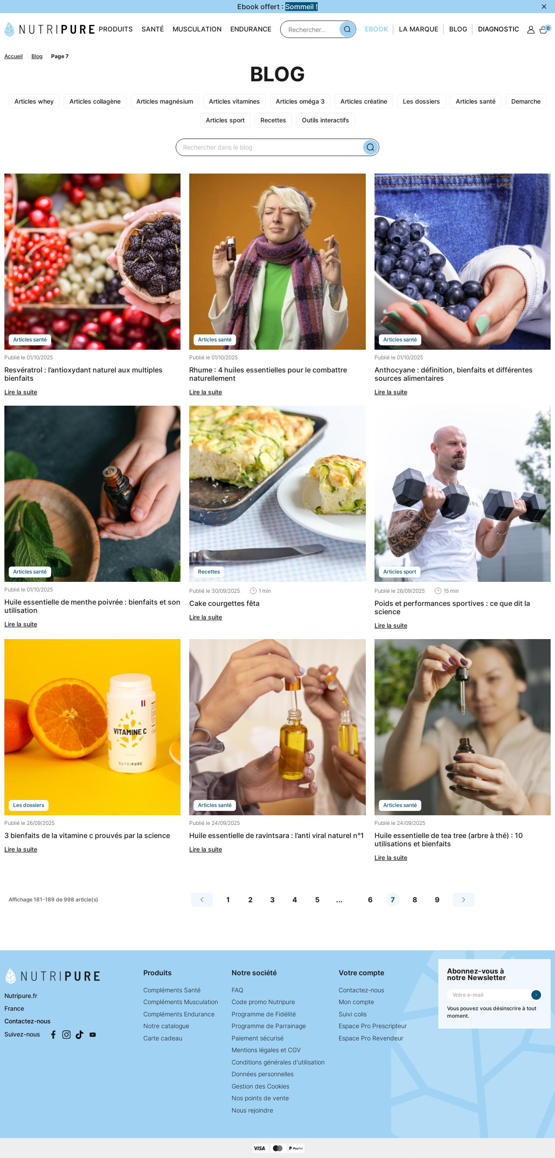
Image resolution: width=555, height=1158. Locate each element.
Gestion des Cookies (260, 1086)
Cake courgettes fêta (224, 603)
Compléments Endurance (179, 1014)
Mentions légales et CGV (266, 1050)
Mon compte (356, 1001)
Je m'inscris (536, 995)
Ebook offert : (277, 6)
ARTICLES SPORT (399, 571)
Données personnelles (263, 1074)
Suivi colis (353, 1014)
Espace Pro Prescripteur (373, 1025)
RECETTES (209, 571)
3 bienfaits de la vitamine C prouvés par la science (87, 835)
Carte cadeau (162, 1038)
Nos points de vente (260, 1098)
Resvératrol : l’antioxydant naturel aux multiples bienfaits (83, 374)
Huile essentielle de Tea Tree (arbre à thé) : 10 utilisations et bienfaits (449, 839)
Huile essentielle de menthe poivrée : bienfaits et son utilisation (92, 606)
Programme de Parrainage (269, 1025)
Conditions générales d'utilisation (278, 1062)
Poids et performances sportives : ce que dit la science (452, 607)
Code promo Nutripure (263, 1001)
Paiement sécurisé (258, 1038)
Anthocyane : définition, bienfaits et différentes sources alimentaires (454, 374)
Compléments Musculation (180, 1001)
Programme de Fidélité (264, 1014)
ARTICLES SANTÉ (30, 339)
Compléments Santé (172, 990)
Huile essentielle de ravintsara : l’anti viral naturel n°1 (276, 835)
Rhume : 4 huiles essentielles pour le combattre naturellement (268, 374)
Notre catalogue (166, 1025)
